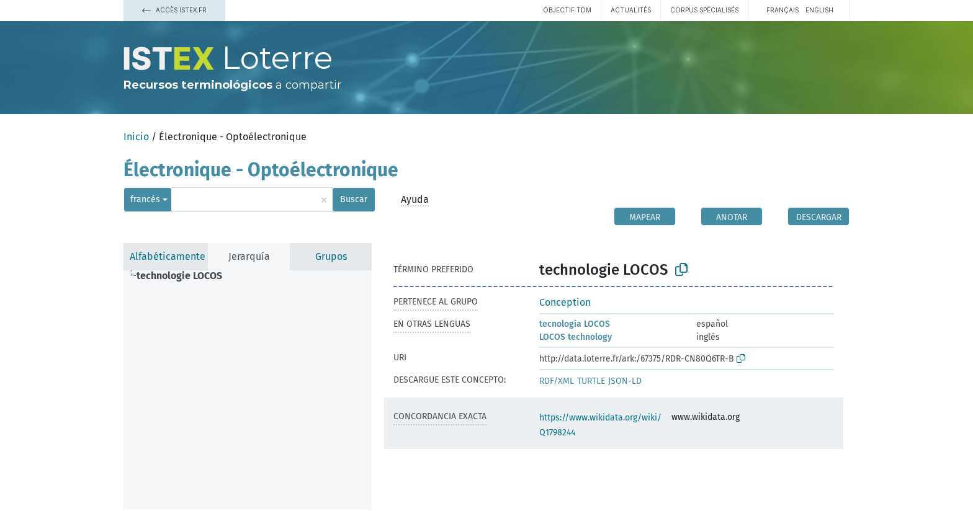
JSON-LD (625, 381)
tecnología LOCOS (574, 324)
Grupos (331, 256)
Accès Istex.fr (174, 10)
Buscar (353, 199)
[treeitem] (184, 276)
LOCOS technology (575, 337)
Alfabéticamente (167, 256)
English (819, 10)
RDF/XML (556, 381)
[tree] (247, 390)
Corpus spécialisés (704, 10)
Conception (565, 302)
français (782, 10)
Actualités (631, 10)
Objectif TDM (567, 10)
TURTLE (591, 381)
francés (145, 199)
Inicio (136, 137)
